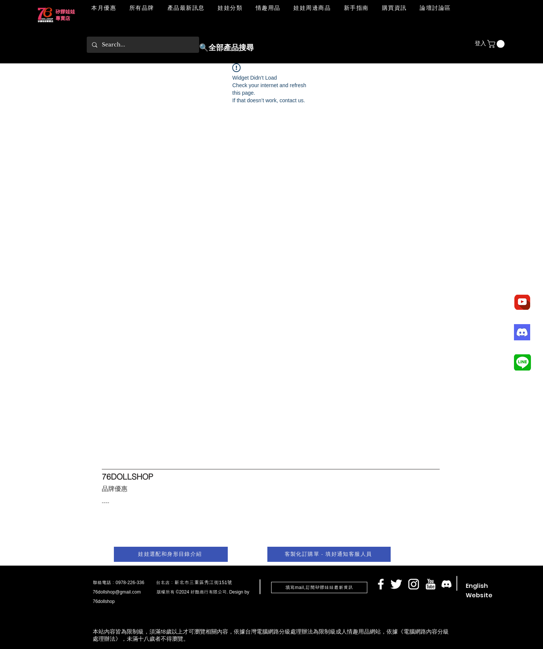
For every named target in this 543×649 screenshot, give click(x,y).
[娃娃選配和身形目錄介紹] (171, 554)
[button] (230, 8)
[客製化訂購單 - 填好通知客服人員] (329, 554)
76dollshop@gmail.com (117, 592)
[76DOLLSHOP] (142, 476)
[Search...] (142, 45)
